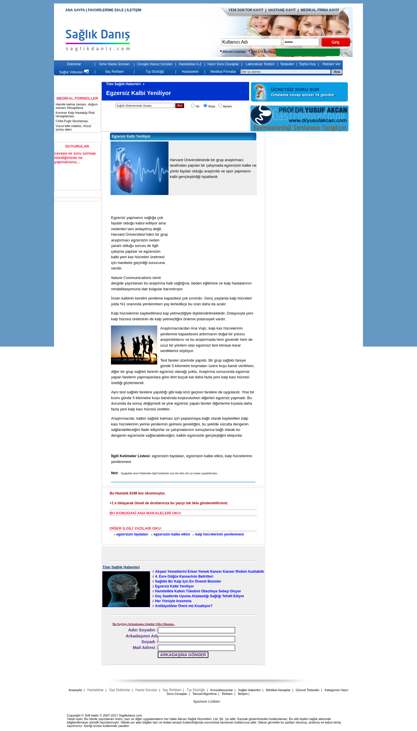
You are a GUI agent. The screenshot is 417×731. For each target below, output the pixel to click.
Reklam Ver (331, 64)
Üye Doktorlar (119, 690)
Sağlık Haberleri (249, 690)
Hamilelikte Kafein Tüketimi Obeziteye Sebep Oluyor (198, 591)
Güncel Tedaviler (308, 690)
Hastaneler (190, 72)
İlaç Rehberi (114, 72)
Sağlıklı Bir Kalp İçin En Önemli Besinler (188, 581)
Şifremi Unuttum (234, 51)
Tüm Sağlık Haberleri (121, 567)
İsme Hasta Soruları (114, 64)
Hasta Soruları (146, 690)
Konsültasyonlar (221, 690)
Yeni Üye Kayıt (261, 51)
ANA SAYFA (75, 10)
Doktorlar (74, 64)
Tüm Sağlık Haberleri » (125, 84)
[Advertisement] (314, 173)
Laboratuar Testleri (260, 64)
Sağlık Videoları (74, 72)
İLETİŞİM (134, 10)
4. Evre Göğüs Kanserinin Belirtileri (184, 576)
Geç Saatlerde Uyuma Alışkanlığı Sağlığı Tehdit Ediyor (199, 596)
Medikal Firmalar (223, 72)
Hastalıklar (95, 690)
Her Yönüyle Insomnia (173, 601)
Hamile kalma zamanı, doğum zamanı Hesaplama (77, 106)
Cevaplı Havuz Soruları (155, 64)
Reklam (227, 693)
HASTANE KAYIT (283, 10)
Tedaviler (287, 64)
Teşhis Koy (307, 64)
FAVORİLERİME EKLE (106, 10)
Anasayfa (75, 690)
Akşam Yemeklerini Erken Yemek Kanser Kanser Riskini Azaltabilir (209, 572)
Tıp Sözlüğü (155, 72)
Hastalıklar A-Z (190, 64)
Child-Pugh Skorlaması (72, 121)
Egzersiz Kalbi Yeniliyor (174, 586)
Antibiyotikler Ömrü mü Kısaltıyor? (184, 606)
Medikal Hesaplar (278, 690)
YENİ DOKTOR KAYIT (245, 10)
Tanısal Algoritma (204, 693)
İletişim (243, 693)
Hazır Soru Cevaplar (223, 64)
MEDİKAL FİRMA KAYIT (320, 10)
